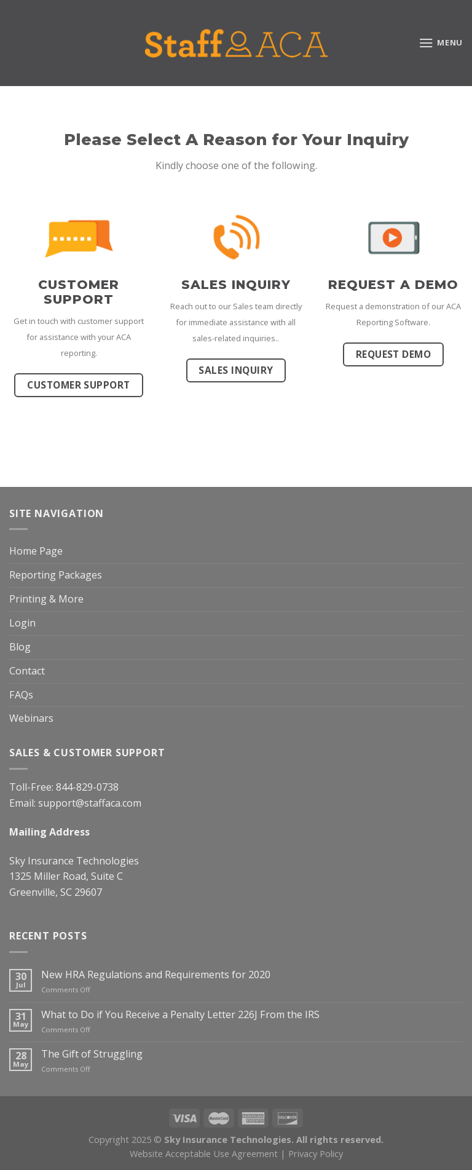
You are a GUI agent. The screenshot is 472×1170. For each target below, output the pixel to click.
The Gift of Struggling (92, 1054)
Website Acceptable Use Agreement (204, 1153)
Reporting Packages (55, 575)
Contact (27, 671)
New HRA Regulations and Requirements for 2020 (155, 975)
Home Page (36, 551)
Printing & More (46, 599)
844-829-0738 (87, 787)
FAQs (21, 695)
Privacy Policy (315, 1153)
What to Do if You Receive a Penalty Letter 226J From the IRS (180, 1015)
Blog (20, 647)
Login (22, 623)
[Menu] (441, 43)
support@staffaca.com (89, 803)
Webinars (31, 718)
